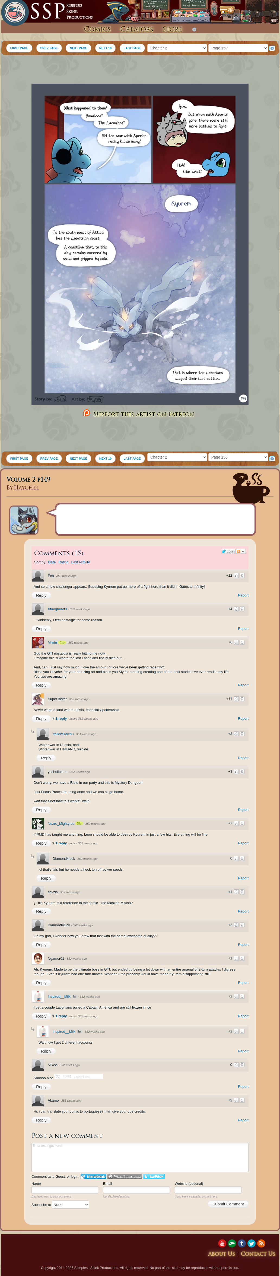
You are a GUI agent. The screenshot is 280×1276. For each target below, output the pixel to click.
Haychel (26, 488)
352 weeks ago (66, 575)
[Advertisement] (140, 70)
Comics (97, 30)
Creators (136, 30)
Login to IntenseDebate (93, 1176)
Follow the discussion (241, 551)
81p (61, 642)
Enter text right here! (140, 1157)
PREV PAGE (49, 48)
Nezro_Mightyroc (61, 824)
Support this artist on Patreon (138, 413)
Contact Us (258, 1254)
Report (243, 595)
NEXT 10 (105, 48)
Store (173, 30)
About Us (221, 1254)
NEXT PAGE (78, 48)
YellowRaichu (63, 734)
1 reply (61, 718)
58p (79, 823)
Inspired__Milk (59, 996)
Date (52, 562)
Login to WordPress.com (124, 1176)
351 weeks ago (86, 734)
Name (36, 1184)
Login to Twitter (154, 1176)
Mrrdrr (52, 642)
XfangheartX (57, 609)
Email (107, 1184)
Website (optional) (189, 1184)
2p (74, 996)
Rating (63, 562)
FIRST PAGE (19, 48)
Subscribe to (60, 1205)
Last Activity (80, 562)
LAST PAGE (132, 48)
